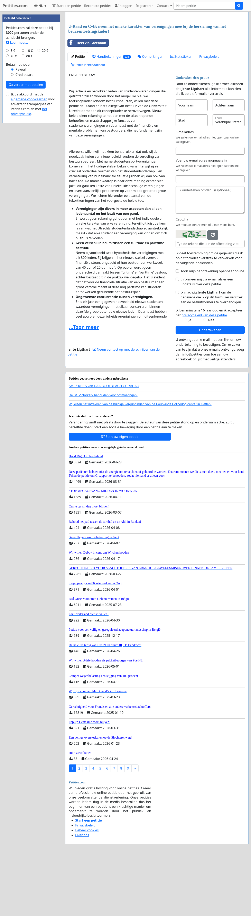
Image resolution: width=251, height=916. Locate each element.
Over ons (82, 892)
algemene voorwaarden (29, 221)
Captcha (182, 276)
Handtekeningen (111, 113)
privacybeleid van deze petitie (204, 372)
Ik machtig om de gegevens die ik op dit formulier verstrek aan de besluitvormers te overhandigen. (211, 354)
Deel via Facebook (87, 100)
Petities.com (15, 5)
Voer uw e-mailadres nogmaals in (201, 217)
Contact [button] (163, 5)
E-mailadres (185, 189)
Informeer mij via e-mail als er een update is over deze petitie (206, 338)
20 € (45, 173)
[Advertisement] (156, 46)
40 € (14, 178)
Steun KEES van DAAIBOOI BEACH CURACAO (104, 443)
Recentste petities (97, 5)
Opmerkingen (150, 113)
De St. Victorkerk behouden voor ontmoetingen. (103, 452)
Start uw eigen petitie (120, 494)
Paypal (21, 191)
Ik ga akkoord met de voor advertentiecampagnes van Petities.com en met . (33, 226)
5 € (13, 173)
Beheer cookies (87, 887)
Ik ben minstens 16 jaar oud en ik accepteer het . (209, 369)
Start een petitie (66, 5)
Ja (189, 377)
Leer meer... (17, 165)
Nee (211, 377)
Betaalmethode (17, 187)
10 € (29, 173)
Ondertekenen (210, 387)
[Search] (204, 6)
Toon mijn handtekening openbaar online (212, 328)
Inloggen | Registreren (134, 5)
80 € (29, 178)
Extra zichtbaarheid (88, 122)
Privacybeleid (209, 113)
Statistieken (181, 113)
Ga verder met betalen (26, 207)
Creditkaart (24, 197)
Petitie (78, 113)
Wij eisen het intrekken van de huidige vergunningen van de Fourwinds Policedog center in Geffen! (140, 461)
